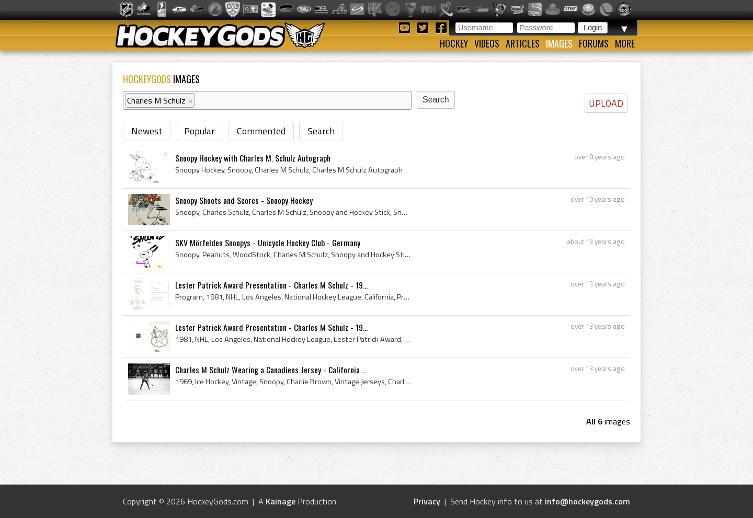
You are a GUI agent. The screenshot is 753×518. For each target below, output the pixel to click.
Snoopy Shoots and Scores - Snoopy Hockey (244, 200)
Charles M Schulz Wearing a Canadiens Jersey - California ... (271, 369)
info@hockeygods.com (587, 501)
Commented (261, 131)
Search (321, 131)
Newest (146, 131)
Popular (199, 131)
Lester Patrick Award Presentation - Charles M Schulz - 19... (271, 285)
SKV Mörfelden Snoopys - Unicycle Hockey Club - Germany (267, 242)
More (625, 43)
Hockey (454, 43)
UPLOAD (606, 103)
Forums (594, 43)
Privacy (427, 501)
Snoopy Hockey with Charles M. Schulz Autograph (252, 158)
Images (559, 43)
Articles (523, 43)
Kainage (280, 501)
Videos (486, 43)
